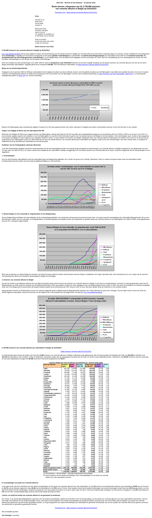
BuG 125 (22, 75)
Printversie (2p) (60, 508)
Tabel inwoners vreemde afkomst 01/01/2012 (81, 12)
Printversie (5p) (60, 12)
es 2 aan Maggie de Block (11, 54)
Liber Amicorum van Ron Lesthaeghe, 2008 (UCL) (116, 74)
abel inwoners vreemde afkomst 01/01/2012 (93, 64)
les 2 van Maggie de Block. (93, 292)
